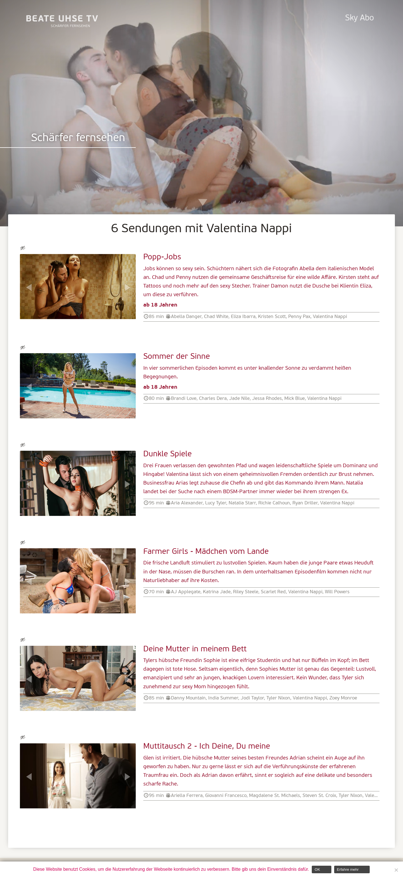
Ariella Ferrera (187, 795)
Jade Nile (239, 398)
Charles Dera (213, 398)
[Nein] (396, 870)
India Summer (223, 698)
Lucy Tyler (215, 503)
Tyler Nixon (278, 698)
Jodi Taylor (252, 698)
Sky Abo (359, 18)
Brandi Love (183, 398)
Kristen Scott (272, 316)
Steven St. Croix (319, 795)
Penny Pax (299, 316)
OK (317, 869)
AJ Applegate (185, 592)
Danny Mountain (188, 698)
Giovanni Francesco (226, 795)
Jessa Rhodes (267, 398)
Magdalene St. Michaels (274, 795)
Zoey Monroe (343, 698)
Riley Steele (245, 592)
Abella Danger (186, 316)
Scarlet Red (273, 592)
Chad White (216, 316)
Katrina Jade (217, 592)
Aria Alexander (187, 503)
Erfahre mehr (348, 869)
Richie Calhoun (274, 503)
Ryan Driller (305, 503)
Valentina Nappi (330, 316)
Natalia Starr (242, 503)
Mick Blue (294, 398)
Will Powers (337, 592)
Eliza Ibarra (243, 316)
